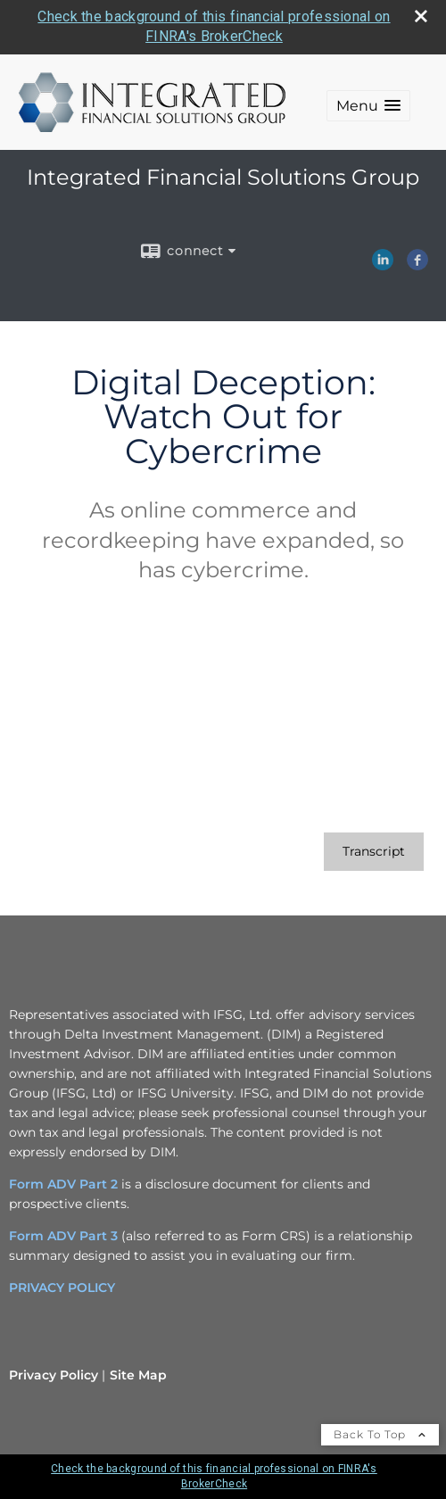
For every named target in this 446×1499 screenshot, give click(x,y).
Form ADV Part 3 (63, 1236)
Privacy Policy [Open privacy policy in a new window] (53, 1375)
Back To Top (380, 1434)
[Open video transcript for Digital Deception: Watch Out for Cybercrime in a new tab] (374, 851)
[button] (368, 105)
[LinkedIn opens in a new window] (382, 264)
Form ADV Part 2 (63, 1184)
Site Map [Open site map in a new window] (138, 1375)
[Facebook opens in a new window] (417, 264)
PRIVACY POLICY (62, 1288)
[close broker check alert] (421, 16)
